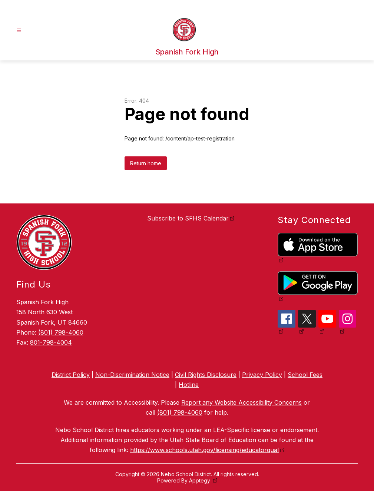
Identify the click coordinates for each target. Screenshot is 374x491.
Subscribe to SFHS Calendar (188, 218)
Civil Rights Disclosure (205, 374)
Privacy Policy (262, 374)
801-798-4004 (51, 342)
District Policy (71, 374)
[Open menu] (19, 30)
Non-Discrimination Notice (132, 374)
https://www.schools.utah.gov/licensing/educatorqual (204, 450)
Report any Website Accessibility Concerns (241, 402)
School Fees (305, 374)
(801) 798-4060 (60, 332)
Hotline (189, 384)
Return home (145, 163)
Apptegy (200, 480)
